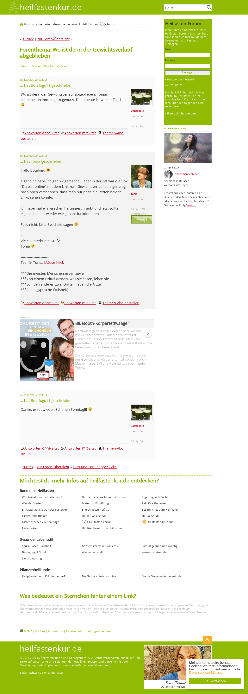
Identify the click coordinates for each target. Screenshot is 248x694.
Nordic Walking (32, 558)
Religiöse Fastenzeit (154, 503)
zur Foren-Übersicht (53, 466)
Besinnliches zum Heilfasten (160, 509)
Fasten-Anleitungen (34, 516)
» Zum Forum (173, 85)
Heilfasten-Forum (100, 522)
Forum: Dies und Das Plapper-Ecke (44, 66)
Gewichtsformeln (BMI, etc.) (100, 546)
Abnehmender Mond (187, 174)
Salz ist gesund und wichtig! (160, 546)
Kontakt (40, 631)
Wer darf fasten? (33, 503)
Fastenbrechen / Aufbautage (40, 522)
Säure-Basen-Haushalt (36, 546)
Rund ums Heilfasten (38, 24)
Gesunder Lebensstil (66, 24)
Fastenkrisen (30, 528)
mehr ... (191, 205)
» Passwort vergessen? (179, 79)
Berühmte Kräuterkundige (99, 576)
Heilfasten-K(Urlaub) (161, 522)
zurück (27, 466)
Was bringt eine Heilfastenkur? (42, 497)
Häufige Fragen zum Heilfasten (102, 528)
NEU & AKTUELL (152, 516)
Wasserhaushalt (92, 552)
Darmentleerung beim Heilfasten (103, 497)
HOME (28, 631)
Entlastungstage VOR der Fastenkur (45, 509)
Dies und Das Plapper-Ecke (95, 466)
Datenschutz (74, 631)
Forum (111, 24)
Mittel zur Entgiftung (95, 503)
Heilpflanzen (90, 24)
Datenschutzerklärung (206, 672)
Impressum (55, 631)
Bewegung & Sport (34, 552)
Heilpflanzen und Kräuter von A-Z (43, 576)
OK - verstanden (215, 681)
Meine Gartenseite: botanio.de (161, 576)
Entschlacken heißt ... (96, 509)
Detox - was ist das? (94, 516)
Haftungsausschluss (98, 631)
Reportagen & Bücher (156, 497)
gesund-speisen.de (154, 552)
